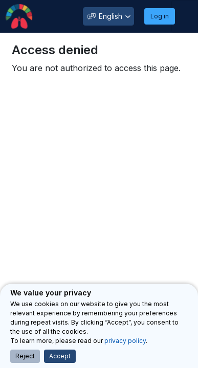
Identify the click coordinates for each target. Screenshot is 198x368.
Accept (60, 356)
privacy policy (125, 340)
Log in (159, 16)
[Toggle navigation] (184, 16)
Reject (25, 356)
